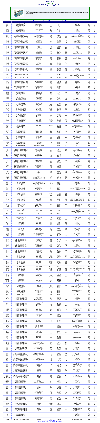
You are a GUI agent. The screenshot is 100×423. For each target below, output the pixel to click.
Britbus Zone (67, 15)
